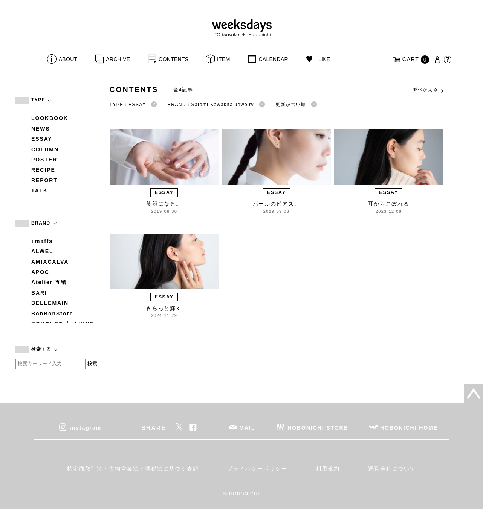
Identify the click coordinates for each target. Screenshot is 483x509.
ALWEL (42, 251)
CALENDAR (273, 59)
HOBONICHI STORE (317, 427)
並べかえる (429, 90)
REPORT (44, 180)
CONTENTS (173, 59)
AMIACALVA (50, 262)
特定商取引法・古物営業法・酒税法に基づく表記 (133, 469)
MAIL (247, 427)
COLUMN (45, 149)
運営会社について (392, 469)
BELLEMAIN (50, 303)
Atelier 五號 (49, 282)
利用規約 (328, 469)
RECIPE (43, 170)
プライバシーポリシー (257, 469)
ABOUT (68, 59)
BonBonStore (52, 314)
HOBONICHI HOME (409, 427)
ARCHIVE (118, 59)
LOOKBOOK (49, 118)
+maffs (42, 241)
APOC (40, 272)
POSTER (44, 160)
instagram (85, 427)
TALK (39, 191)
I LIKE (322, 59)
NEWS (40, 129)
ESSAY (41, 139)
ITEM (223, 59)
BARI (39, 293)
